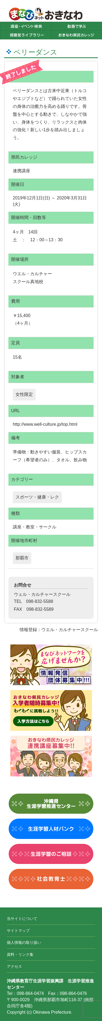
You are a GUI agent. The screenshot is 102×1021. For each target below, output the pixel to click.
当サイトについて (22, 918)
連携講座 (21, 170)
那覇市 (22, 558)
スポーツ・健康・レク (37, 497)
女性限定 (24, 394)
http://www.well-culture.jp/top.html (45, 424)
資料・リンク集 (20, 954)
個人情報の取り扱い (24, 942)
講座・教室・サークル (34, 527)
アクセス (14, 966)
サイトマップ (18, 930)
